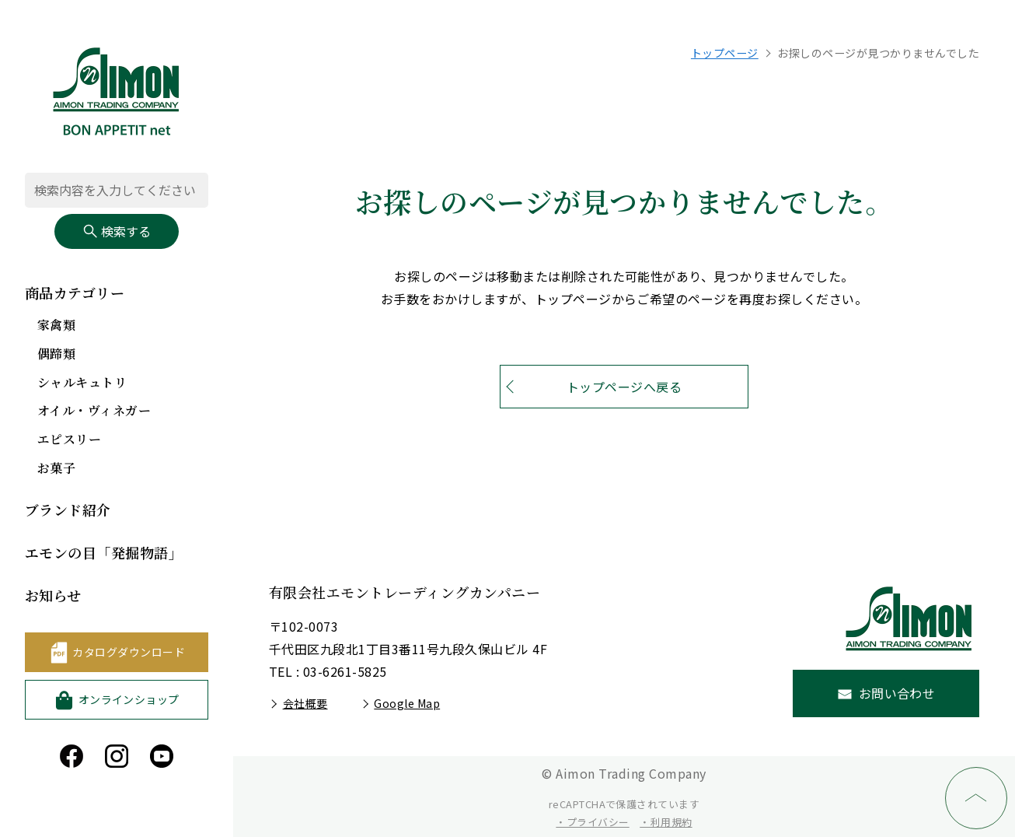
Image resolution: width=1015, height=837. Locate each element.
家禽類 (56, 325)
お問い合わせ (897, 693)
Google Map (407, 703)
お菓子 (56, 468)
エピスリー (69, 439)
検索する (116, 231)
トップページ (725, 53)
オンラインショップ (129, 699)
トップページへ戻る (624, 386)
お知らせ (53, 595)
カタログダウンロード (128, 652)
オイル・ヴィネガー (94, 410)
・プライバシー (592, 821)
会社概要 (305, 703)
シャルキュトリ (82, 382)
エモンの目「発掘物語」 (104, 552)
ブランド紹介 (68, 509)
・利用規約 (666, 821)
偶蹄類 (56, 353)
